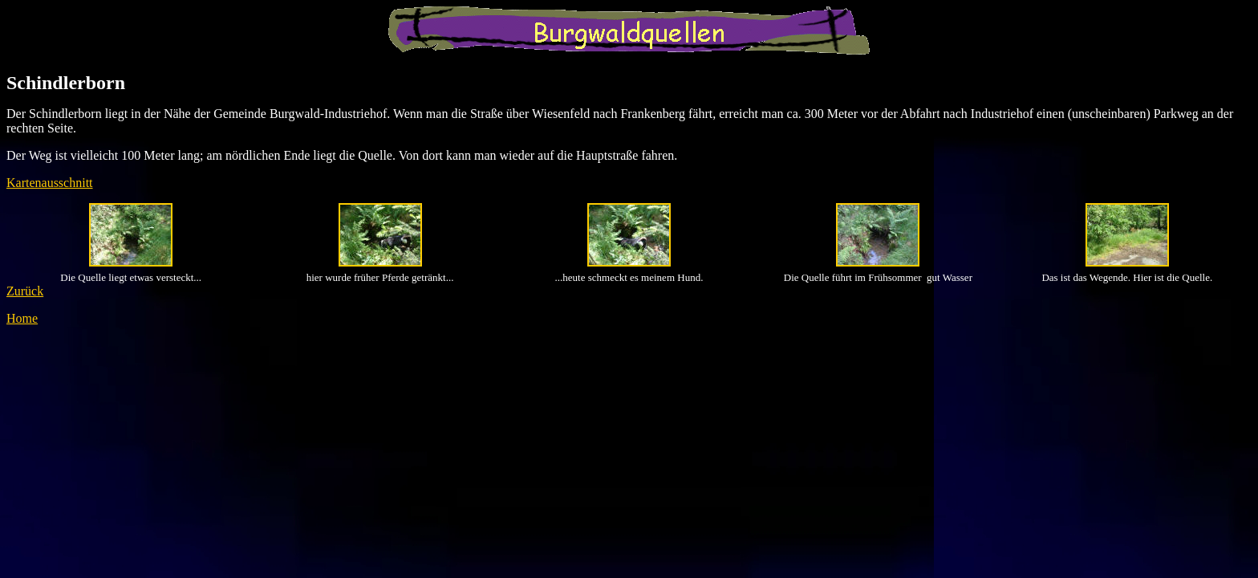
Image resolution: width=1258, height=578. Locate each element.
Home (22, 318)
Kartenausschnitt (49, 182)
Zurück (24, 291)
